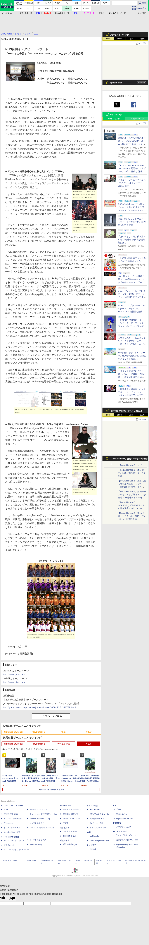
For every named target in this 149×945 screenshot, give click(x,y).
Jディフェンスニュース (99, 814)
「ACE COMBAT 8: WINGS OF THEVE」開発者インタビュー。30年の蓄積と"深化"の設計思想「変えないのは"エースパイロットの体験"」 (132, 171)
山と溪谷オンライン (71, 831)
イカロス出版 (92, 806)
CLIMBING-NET (69, 836)
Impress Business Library (40, 818)
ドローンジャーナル (12, 828)
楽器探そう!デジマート (72, 814)
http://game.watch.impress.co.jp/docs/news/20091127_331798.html (39, 707)
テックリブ (91, 845)
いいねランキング (137, 119)
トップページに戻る (51, 716)
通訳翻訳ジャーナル (98, 818)
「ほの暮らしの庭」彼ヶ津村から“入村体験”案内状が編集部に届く (132, 239)
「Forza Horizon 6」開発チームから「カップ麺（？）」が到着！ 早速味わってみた (132, 494)
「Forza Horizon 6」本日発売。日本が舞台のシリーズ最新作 (132, 473)
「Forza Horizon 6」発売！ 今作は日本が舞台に (129, 459)
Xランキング (116, 114)
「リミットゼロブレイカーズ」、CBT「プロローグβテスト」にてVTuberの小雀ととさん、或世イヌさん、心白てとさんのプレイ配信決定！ (132, 377)
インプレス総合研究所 (13, 818)
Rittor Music (65, 806)
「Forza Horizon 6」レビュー (132, 465)
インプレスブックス (38, 840)
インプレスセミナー (38, 823)
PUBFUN (117, 823)
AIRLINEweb (95, 809)
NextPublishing (36, 844)
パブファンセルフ (123, 827)
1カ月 (142, 39)
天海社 (119, 809)
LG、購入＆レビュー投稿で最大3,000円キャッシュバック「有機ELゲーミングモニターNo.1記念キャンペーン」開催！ (132, 282)
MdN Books (94, 836)
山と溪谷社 (64, 828)
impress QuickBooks (124, 818)
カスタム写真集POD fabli (127, 840)
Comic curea (121, 814)
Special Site (116, 82)
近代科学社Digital (70, 844)
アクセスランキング (119, 34)
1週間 (131, 39)
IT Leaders (8, 823)
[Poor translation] (11, 898)
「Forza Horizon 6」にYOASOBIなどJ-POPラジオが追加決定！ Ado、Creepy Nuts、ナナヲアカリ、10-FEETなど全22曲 (131, 508)
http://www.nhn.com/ (14, 682)
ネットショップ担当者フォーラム (43, 814)
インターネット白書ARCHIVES (16, 850)
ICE (114, 806)
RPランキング (114, 119)
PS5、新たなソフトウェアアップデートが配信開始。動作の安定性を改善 (132, 222)
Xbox (63, 732)
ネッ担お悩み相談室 (12, 832)
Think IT (7, 809)
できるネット (9, 845)
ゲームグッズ (63, 744)
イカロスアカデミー (98, 828)
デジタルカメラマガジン (14, 841)
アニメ (88, 732)
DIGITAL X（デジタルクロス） (42, 828)
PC (68, 13)
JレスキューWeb (96, 823)
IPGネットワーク (120, 831)
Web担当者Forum (11, 814)
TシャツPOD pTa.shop (126, 835)
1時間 (108, 39)
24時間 (119, 39)
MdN (89, 832)
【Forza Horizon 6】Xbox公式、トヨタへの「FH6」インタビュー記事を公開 (131, 516)
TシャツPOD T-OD (71, 818)
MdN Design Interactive (99, 841)
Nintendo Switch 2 (13, 732)
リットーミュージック (72, 809)
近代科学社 (64, 841)
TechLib (93, 849)
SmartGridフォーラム (38, 809)
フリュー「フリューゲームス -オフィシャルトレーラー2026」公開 (132, 183)
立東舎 (66, 823)
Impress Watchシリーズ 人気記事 (126, 411)
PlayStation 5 (38, 732)
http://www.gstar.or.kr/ (14, 674)
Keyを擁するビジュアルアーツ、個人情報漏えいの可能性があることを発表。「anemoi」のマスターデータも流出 (132, 358)
